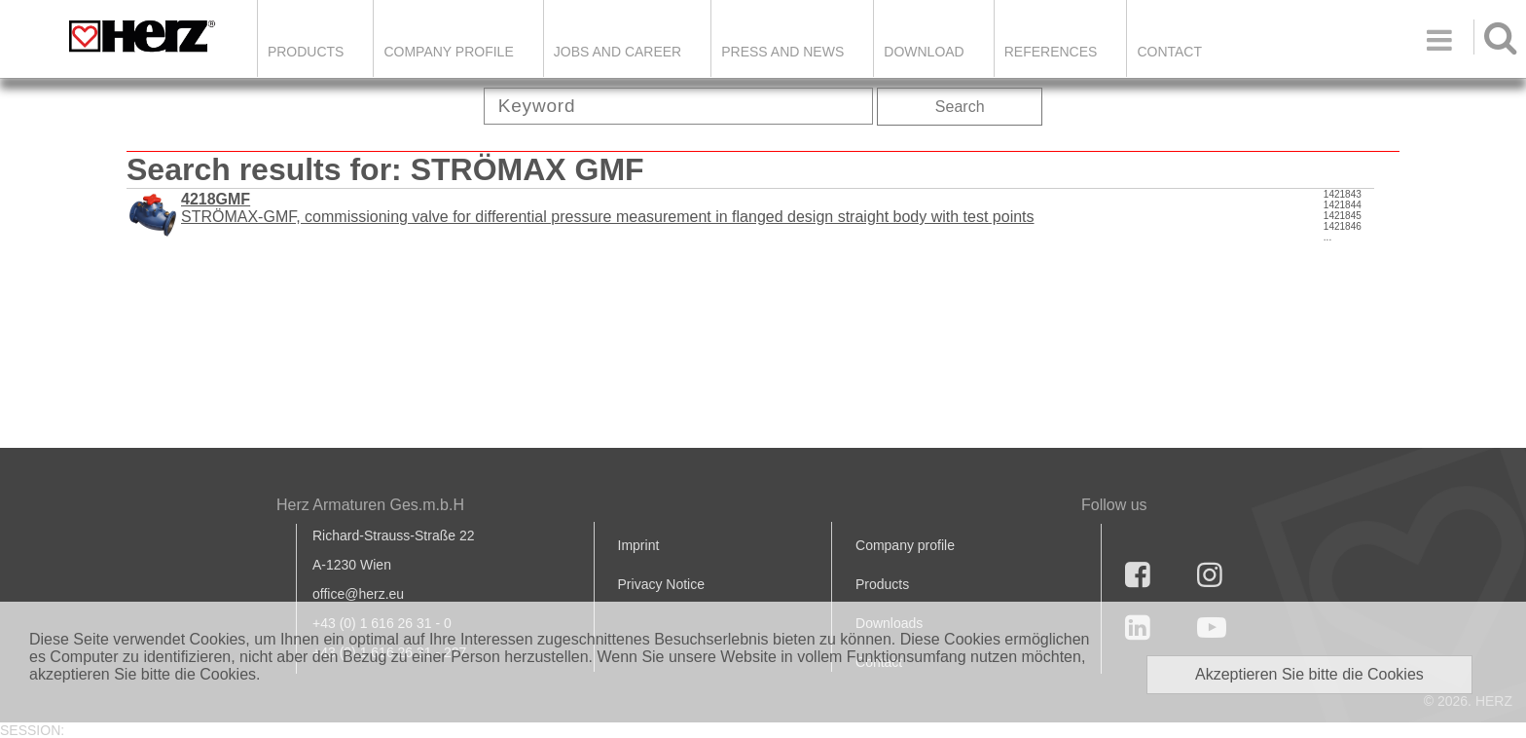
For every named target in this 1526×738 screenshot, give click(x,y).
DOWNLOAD (923, 51)
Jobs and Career (617, 51)
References (1051, 51)
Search (960, 106)
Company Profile (448, 51)
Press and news (782, 51)
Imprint (639, 545)
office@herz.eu (358, 594)
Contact (1169, 51)
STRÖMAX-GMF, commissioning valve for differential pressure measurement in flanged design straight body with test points (608, 208)
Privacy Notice (661, 584)
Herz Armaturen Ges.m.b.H (370, 505)
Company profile (905, 545)
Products (306, 51)
